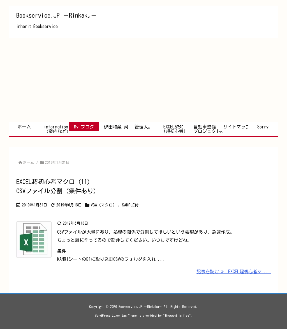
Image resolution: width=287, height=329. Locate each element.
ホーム (28, 162)
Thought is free (177, 315)
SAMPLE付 (130, 205)
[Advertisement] (143, 80)
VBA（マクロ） (104, 205)
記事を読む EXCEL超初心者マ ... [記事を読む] (233, 271)
